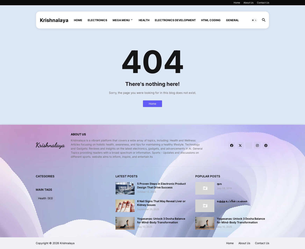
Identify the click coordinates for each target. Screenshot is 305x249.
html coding (211, 20)
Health (144, 20)
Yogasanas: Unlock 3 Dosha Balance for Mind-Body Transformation (161, 220)
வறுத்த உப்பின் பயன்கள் (232, 201)
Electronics (97, 20)
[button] (254, 20)
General (232, 20)
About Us (248, 2)
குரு (219, 183)
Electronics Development (175, 20)
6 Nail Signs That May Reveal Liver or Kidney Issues (161, 202)
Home (237, 2)
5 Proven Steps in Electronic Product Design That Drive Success (161, 185)
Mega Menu (121, 20)
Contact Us (263, 2)
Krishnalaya (54, 20)
